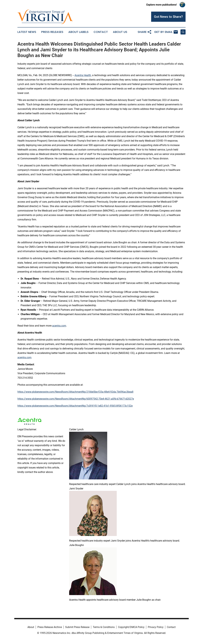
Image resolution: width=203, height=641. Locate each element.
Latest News (26, 32)
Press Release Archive (49, 627)
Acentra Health (83, 75)
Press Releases (52, 32)
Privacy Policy (156, 627)
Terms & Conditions (104, 627)
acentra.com (59, 325)
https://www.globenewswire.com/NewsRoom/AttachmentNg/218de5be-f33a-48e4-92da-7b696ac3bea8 (75, 391)
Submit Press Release (77, 627)
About (30, 627)
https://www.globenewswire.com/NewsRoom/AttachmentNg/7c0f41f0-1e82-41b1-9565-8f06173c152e (75, 405)
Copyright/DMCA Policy (131, 627)
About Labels (78, 32)
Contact (101, 32)
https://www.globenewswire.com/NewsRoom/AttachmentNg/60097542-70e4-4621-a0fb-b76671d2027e (75, 398)
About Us (120, 32)
